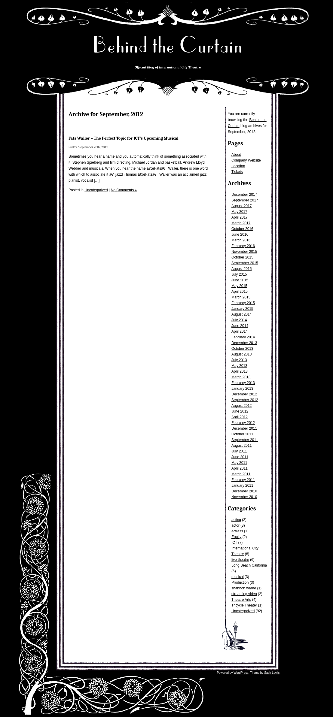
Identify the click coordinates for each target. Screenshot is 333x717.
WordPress (241, 672)
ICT (234, 542)
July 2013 (239, 360)
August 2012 (241, 406)
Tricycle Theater (244, 605)
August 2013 (241, 354)
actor (235, 525)
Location (238, 166)
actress (237, 531)
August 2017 (241, 206)
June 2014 (239, 326)
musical (237, 577)
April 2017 (239, 217)
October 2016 (242, 229)
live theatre (240, 560)
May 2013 (239, 366)
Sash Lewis (272, 672)
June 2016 (239, 234)
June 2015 (239, 280)
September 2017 (244, 200)
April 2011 (239, 468)
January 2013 (242, 388)
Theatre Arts (241, 600)
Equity (236, 537)
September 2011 (244, 440)
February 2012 (243, 423)
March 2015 (240, 297)
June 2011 (239, 457)
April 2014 (239, 331)
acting (236, 520)
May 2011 (239, 463)
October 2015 (242, 257)
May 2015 (239, 286)
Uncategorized (243, 611)
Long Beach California (249, 565)
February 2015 (243, 303)
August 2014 (241, 314)
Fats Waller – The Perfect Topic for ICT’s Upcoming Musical (124, 138)
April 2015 (239, 291)
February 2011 (243, 480)
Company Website (246, 160)
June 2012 (239, 411)
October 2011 (242, 434)
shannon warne (243, 588)
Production (240, 582)
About (236, 155)
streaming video (244, 594)
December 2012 (244, 394)
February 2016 (243, 246)
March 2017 (240, 223)
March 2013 (240, 377)
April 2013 (239, 371)
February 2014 (243, 337)
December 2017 (244, 194)
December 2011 (244, 428)
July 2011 (239, 451)
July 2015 (239, 274)
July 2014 (239, 320)
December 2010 (244, 491)
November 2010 (244, 497)
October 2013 (242, 348)
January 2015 (242, 309)
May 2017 (239, 212)
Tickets (237, 172)
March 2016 (240, 240)
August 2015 (241, 269)
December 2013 (244, 343)
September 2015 (244, 263)
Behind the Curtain (168, 44)
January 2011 (242, 485)
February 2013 (243, 383)
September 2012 (244, 400)
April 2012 (239, 417)
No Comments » (124, 190)
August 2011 (241, 445)
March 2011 (240, 474)
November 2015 (244, 252)
